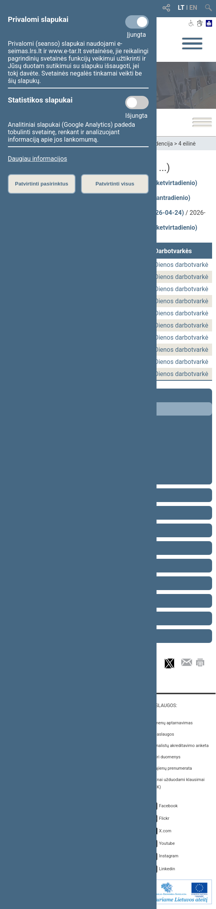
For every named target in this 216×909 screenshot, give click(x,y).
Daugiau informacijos (37, 158)
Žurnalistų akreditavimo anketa (179, 745)
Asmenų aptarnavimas (171, 722)
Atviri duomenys (164, 757)
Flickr (164, 818)
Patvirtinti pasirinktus (41, 184)
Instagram (168, 856)
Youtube (167, 843)
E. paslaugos (161, 734)
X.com (165, 830)
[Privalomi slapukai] (137, 22)
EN (193, 7)
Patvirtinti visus (114, 184)
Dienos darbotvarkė (181, 264)
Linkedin (167, 868)
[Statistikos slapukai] (137, 102)
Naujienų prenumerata (170, 768)
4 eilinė (187, 143)
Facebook (168, 805)
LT (181, 7)
